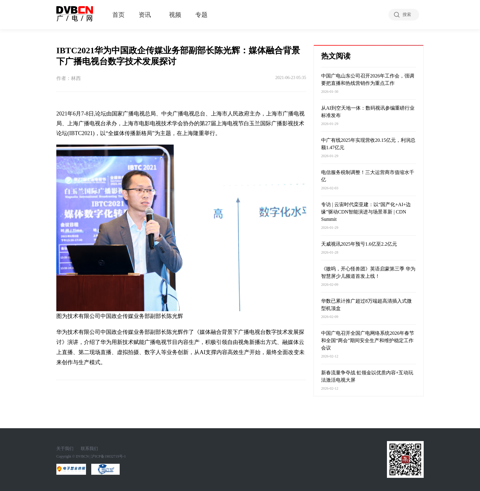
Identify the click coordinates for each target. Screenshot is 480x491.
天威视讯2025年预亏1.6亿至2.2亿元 (359, 244)
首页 (118, 14)
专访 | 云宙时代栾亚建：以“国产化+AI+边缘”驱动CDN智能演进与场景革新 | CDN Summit (366, 212)
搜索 (407, 14)
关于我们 (64, 448)
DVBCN (82, 456)
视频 (175, 14)
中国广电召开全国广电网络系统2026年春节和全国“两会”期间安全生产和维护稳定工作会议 (367, 340)
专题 (201, 14)
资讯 (145, 14)
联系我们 (89, 448)
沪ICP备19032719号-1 (108, 456)
